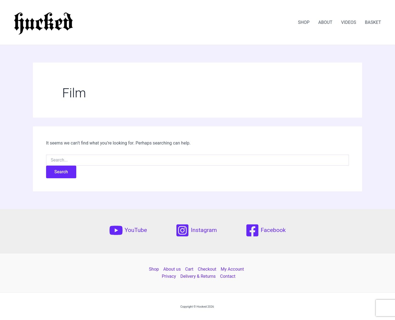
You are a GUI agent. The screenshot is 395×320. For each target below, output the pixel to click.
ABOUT (325, 22)
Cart (189, 269)
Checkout (207, 269)
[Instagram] (196, 230)
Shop (154, 269)
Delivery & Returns (198, 276)
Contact (227, 276)
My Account (232, 269)
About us (172, 269)
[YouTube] (128, 230)
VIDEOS (348, 22)
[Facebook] (265, 230)
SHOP (303, 22)
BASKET (373, 22)
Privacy (169, 276)
